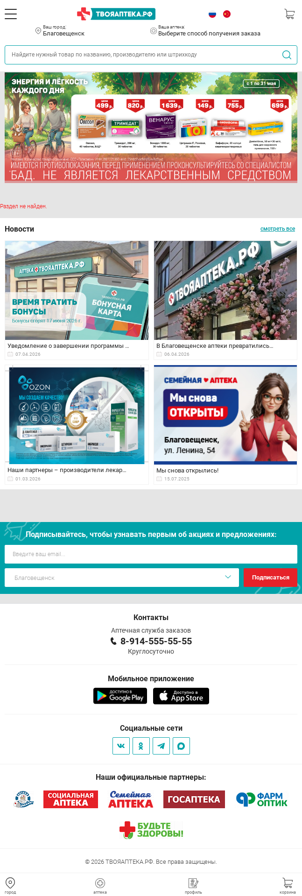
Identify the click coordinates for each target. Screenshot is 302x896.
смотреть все (277, 229)
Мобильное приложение (151, 678)
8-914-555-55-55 (156, 641)
